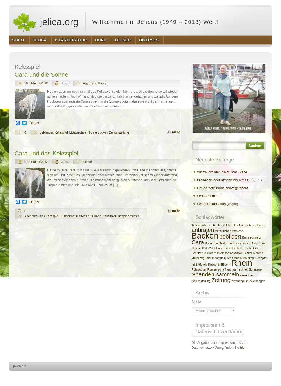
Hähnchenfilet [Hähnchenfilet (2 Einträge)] (233, 248)
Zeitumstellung (119, 132)
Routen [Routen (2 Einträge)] (212, 269)
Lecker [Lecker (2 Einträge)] (247, 253)
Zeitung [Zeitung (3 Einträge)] (221, 280)
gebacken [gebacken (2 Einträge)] (244, 243)
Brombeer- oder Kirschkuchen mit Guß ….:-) (229, 180)
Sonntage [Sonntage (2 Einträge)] (255, 269)
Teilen (34, 123)
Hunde (102, 83)
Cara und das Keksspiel (46, 153)
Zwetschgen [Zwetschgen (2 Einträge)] (257, 281)
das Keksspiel (49, 216)
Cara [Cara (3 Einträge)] (198, 242)
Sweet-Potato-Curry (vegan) (217, 204)
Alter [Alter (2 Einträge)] (229, 225)
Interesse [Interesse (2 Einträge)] (223, 253)
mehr (176, 132)
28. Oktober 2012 (36, 83)
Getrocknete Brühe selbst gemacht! (223, 188)
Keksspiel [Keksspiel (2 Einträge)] (236, 253)
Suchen (254, 146)
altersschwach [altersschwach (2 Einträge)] (256, 225)
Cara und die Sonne (41, 74)
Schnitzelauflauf (208, 196)
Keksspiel (61, 132)
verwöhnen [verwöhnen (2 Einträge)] (247, 275)
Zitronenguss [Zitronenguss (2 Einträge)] (239, 281)
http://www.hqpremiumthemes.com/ (250, 376)
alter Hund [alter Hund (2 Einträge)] (239, 225)
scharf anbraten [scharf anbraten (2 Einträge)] (228, 269)
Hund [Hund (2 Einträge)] (219, 248)
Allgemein (89, 83)
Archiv (196, 302)
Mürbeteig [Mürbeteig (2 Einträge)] (198, 258)
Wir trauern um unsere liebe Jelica (222, 172)
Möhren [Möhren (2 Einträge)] (258, 253)
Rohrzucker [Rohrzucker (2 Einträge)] (199, 269)
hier (242, 348)
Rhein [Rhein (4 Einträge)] (241, 262)
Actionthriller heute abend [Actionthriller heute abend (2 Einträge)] (208, 225)
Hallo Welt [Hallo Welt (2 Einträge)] (208, 248)
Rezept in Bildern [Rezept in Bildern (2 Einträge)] (219, 264)
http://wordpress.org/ (210, 376)
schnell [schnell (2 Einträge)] (243, 269)
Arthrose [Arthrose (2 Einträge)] (237, 230)
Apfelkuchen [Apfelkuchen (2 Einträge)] (223, 230)
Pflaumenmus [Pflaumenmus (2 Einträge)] (214, 258)
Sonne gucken (98, 132)
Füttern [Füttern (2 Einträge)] (233, 243)
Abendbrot (31, 216)
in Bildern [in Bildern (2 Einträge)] (210, 253)
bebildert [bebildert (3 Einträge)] (230, 236)
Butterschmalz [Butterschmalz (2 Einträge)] (251, 237)
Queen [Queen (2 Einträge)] (228, 258)
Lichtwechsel (78, 132)
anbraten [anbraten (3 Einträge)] (203, 230)
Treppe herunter (128, 216)
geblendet (46, 132)
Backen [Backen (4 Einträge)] (205, 235)
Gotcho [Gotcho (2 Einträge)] (196, 248)
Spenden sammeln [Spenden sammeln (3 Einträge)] (215, 274)
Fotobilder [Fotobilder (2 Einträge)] (220, 243)
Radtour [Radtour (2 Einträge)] (239, 258)
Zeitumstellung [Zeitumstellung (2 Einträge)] (201, 281)
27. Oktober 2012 (36, 161)
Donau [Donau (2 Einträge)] (209, 243)
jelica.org (45, 22)
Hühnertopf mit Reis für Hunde (80, 216)
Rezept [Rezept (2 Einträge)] (250, 258)
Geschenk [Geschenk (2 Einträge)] (258, 243)
